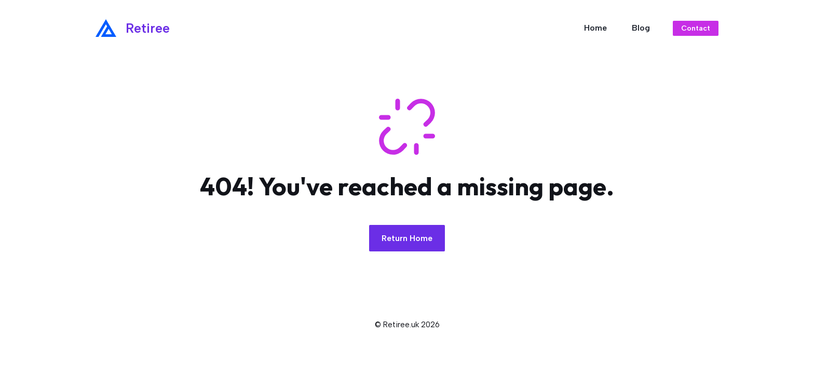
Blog (641, 28)
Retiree (148, 28)
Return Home (407, 238)
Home (595, 28)
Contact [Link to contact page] (695, 28)
